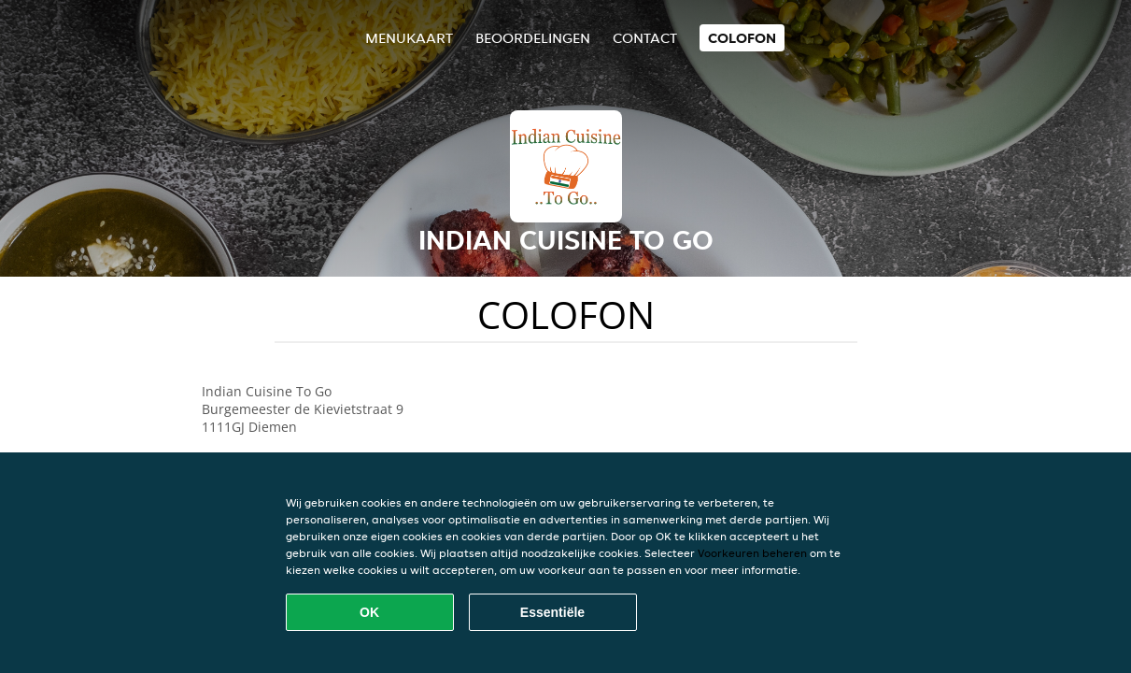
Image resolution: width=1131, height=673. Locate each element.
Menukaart (409, 38)
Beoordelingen (532, 38)
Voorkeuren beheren (752, 553)
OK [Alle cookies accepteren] (369, 612)
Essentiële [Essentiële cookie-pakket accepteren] (552, 612)
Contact (645, 38)
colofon (742, 38)
